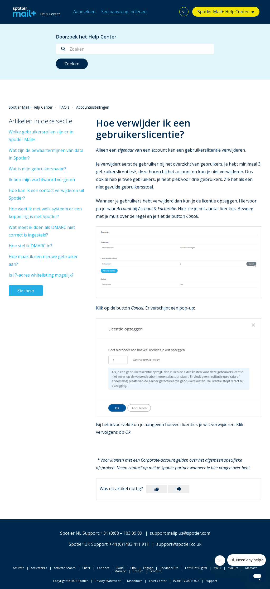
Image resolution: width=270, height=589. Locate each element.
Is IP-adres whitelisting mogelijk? (41, 275)
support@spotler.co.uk (178, 544)
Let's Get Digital (196, 568)
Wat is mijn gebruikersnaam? (37, 169)
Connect (103, 568)
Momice (120, 571)
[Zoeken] (135, 49)
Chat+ (86, 568)
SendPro (156, 571)
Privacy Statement (107, 581)
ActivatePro (39, 568)
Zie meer (26, 290)
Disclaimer (134, 581)
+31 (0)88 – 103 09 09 (121, 533)
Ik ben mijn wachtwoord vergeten (42, 179)
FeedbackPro (169, 568)
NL (183, 11)
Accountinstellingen (92, 107)
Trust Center (158, 581)
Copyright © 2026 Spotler (70, 581)
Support (211, 581)
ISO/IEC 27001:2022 (186, 581)
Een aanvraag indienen (124, 12)
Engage (148, 568)
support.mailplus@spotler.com (180, 533)
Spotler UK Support (88, 544)
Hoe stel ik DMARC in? (30, 246)
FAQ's (64, 107)
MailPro (233, 568)
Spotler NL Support (79, 533)
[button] (156, 489)
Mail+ (217, 568)
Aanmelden (84, 12)
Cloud (119, 568)
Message (251, 568)
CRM (133, 568)
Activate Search (65, 568)
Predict (138, 571)
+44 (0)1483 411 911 (129, 544)
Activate (18, 568)
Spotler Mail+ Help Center (223, 12)
